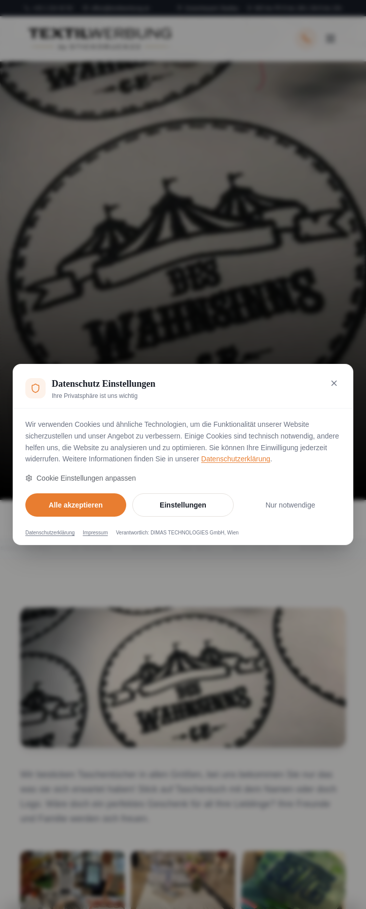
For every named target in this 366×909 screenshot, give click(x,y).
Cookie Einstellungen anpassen (80, 478)
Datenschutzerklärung (235, 459)
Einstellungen (183, 505)
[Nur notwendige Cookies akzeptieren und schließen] (334, 383)
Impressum (95, 532)
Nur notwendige (290, 505)
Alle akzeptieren (76, 505)
